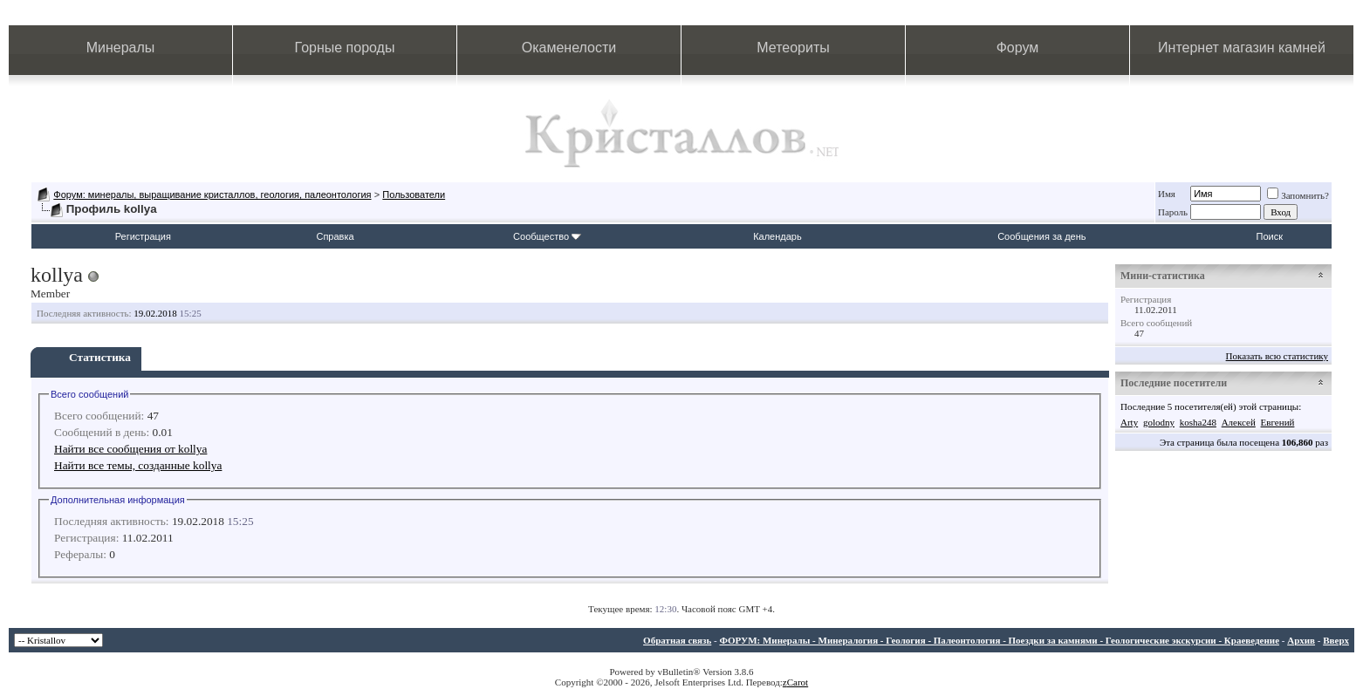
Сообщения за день (1041, 236)
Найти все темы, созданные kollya (138, 465)
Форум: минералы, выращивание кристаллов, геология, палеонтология (212, 194)
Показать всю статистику (1277, 356)
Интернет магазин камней (1241, 47)
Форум (1018, 47)
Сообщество (547, 236)
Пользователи (413, 194)
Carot (797, 682)
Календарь (777, 236)
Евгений (1278, 422)
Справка (334, 236)
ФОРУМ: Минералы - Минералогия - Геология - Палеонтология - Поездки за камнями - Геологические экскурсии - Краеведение (999, 640)
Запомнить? (1298, 195)
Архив (1301, 640)
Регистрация (143, 236)
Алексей (1239, 422)
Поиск (1270, 236)
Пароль (1173, 212)
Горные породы (345, 47)
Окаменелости (569, 47)
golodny (1159, 422)
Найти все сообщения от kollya (130, 448)
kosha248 (1198, 422)
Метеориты (793, 47)
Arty (1129, 422)
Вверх (1336, 640)
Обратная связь (677, 640)
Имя (1166, 193)
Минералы (120, 47)
